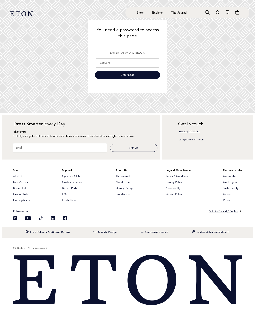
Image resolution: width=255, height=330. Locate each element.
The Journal (179, 12)
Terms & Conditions (177, 176)
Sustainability (230, 188)
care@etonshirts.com (191, 139)
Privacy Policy (174, 182)
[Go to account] (217, 12)
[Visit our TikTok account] (41, 218)
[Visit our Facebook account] (65, 218)
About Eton (123, 182)
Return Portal (70, 188)
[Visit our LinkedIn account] (53, 218)
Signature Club (71, 176)
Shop (140, 12)
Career (227, 194)
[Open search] (207, 12)
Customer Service (72, 182)
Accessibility (173, 188)
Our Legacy (230, 182)
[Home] (127, 280)
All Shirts (18, 176)
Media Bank (69, 200)
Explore (157, 12)
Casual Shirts (21, 194)
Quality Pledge (125, 188)
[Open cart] (237, 12)
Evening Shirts (21, 200)
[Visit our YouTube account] (28, 218)
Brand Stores (123, 194)
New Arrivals (20, 182)
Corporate (229, 176)
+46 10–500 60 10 (189, 131)
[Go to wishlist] (227, 12)
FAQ (64, 194)
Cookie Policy (174, 194)
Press (226, 200)
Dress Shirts (20, 188)
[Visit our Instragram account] (15, 218)
